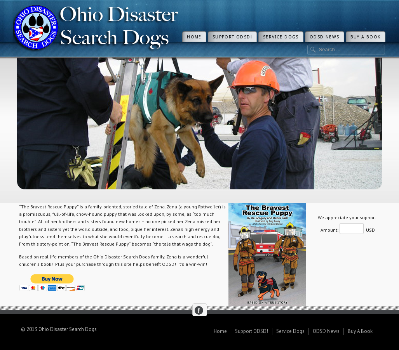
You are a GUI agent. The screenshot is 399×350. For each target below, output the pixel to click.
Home (194, 37)
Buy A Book (365, 37)
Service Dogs (281, 37)
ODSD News (325, 37)
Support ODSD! (232, 37)
